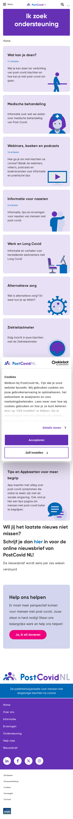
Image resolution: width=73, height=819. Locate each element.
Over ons (8, 712)
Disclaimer (8, 775)
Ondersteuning (12, 733)
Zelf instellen (36, 452)
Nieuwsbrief (10, 748)
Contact (7, 799)
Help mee (9, 740)
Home (6, 40)
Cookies (7, 787)
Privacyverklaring (11, 781)
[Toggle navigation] (8, 4)
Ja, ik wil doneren (27, 634)
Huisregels (8, 793)
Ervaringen (9, 726)
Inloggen (68, 5)
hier (38, 542)
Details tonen (52, 427)
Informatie (9, 719)
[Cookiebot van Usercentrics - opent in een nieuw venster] (52, 363)
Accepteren (36, 439)
